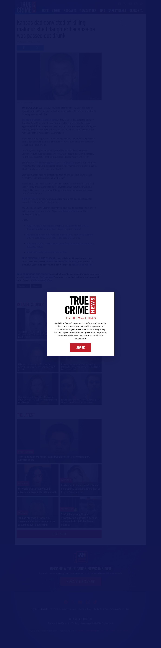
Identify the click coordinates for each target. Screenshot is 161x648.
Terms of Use (94, 323)
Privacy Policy (98, 329)
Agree (80, 347)
